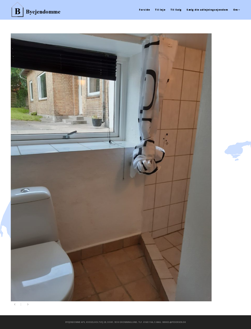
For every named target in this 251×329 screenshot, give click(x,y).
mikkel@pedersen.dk (174, 322)
